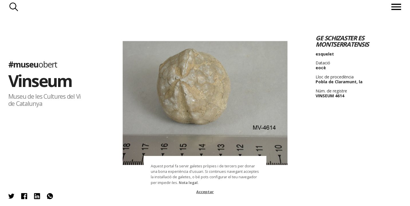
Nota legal (188, 182)
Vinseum (40, 81)
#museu (32, 64)
